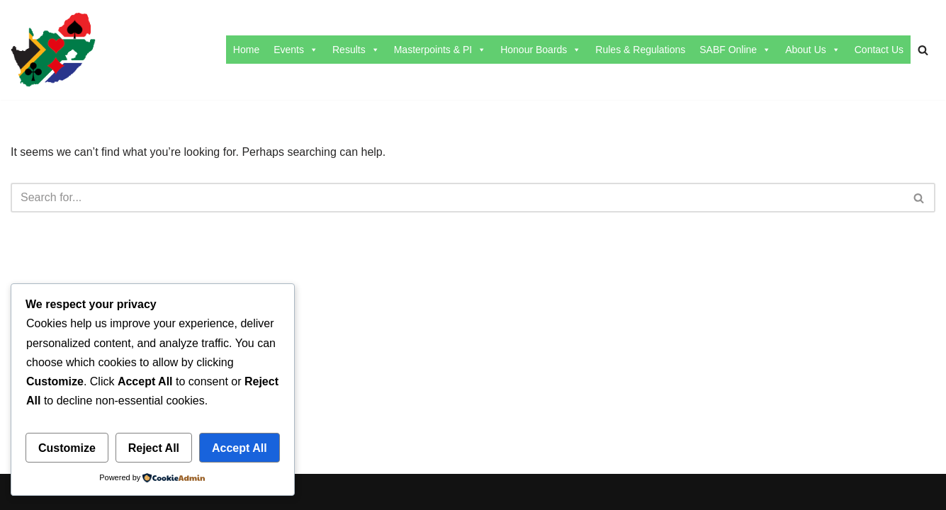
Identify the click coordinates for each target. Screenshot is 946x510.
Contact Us (879, 49)
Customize (67, 448)
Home (246, 49)
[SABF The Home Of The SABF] (53, 50)
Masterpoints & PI (440, 49)
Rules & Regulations (640, 49)
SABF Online (735, 49)
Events (296, 49)
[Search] (923, 50)
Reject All (153, 448)
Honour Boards (540, 49)
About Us (812, 49)
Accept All (239, 448)
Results (356, 49)
